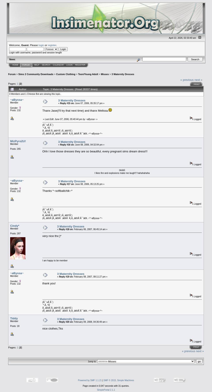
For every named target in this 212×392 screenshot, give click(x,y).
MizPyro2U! (18, 141)
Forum (26, 65)
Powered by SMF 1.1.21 (90, 380)
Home (15, 65)
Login (69, 65)
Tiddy (14, 318)
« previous (187, 80)
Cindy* (14, 225)
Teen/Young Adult (88, 74)
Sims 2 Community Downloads (35, 74)
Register (80, 65)
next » (198, 80)
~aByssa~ (17, 99)
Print (197, 84)
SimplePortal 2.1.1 (106, 390)
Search (46, 65)
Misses (105, 74)
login (41, 45)
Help (36, 65)
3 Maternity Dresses (123, 74)
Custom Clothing (65, 74)
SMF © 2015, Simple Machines (118, 380)
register (52, 45)
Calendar (58, 65)
